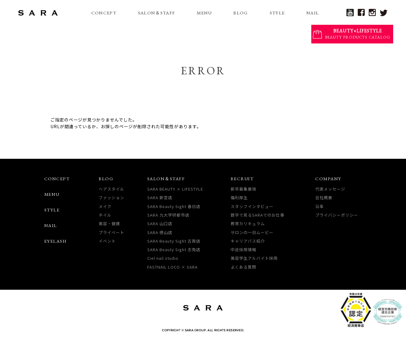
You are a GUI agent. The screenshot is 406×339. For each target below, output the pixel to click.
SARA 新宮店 (159, 197)
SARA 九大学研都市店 (168, 215)
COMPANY (328, 178)
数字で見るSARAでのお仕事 (257, 215)
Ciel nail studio (162, 258)
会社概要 (323, 197)
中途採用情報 (243, 249)
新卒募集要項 (243, 189)
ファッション (111, 197)
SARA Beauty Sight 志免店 (173, 249)
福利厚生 (239, 197)
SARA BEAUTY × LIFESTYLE (175, 189)
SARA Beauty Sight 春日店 (173, 206)
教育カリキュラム (248, 223)
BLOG (240, 13)
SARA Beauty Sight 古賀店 (173, 241)
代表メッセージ (330, 189)
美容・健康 (109, 223)
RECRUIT (242, 178)
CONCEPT (103, 13)
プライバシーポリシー (336, 215)
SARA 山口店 (159, 223)
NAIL (312, 13)
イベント (107, 241)
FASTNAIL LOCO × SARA (172, 267)
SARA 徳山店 (159, 232)
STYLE (277, 13)
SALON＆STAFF (156, 13)
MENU (204, 13)
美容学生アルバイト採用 (254, 258)
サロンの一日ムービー (252, 232)
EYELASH (55, 241)
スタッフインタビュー (252, 206)
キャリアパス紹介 (248, 241)
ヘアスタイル (111, 189)
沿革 (319, 206)
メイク (105, 206)
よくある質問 (243, 267)
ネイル (105, 215)
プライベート (111, 232)
